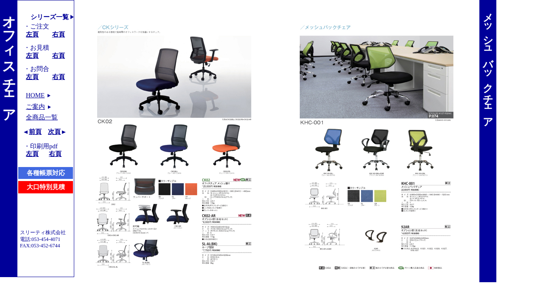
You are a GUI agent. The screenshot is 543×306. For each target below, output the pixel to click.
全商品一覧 (42, 117)
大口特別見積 (46, 187)
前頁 (35, 131)
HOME (35, 95)
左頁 (32, 34)
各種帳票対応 (46, 173)
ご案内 (35, 106)
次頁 (54, 131)
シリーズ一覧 (50, 17)
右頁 (58, 34)
